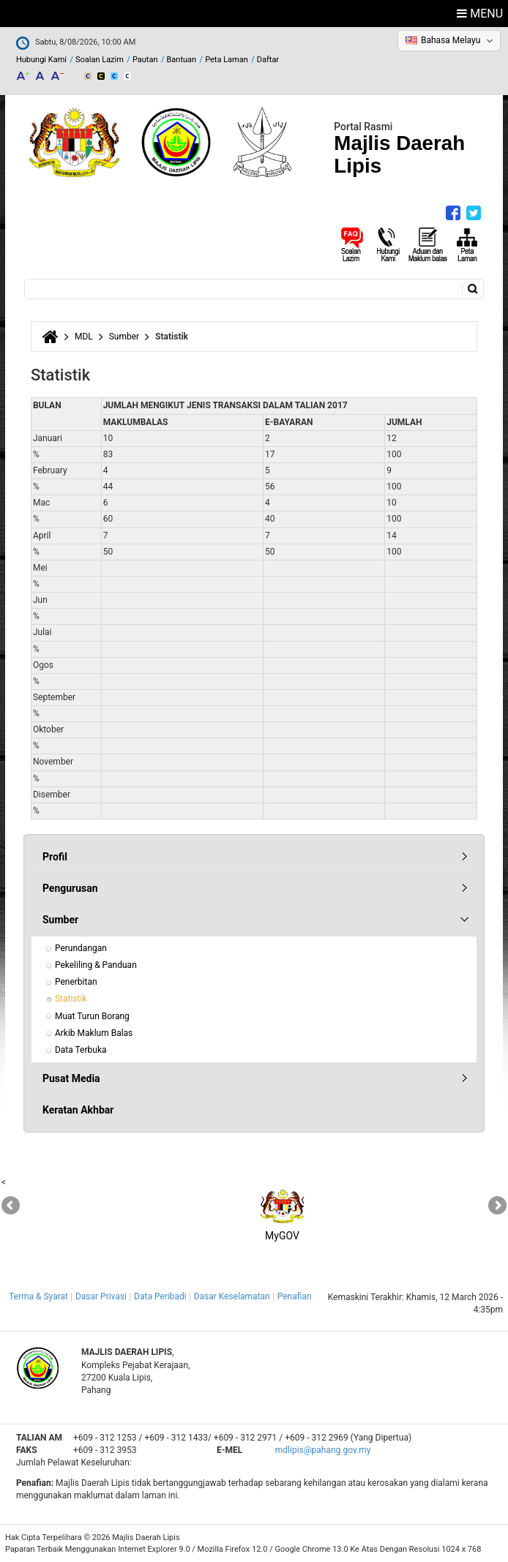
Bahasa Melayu (450, 40)
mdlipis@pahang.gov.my (323, 1450)
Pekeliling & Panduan (96, 965)
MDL (84, 336)
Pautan (145, 59)
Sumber (124, 336)
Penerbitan (76, 982)
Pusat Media (71, 1078)
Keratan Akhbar (77, 1110)
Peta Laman (226, 59)
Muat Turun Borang (92, 1016)
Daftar (268, 59)
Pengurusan (70, 888)
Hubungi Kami (41, 59)
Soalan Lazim (99, 59)
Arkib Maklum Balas (93, 1033)
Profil (54, 857)
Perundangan (81, 948)
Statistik (71, 999)
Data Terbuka (81, 1050)
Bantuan (181, 59)
